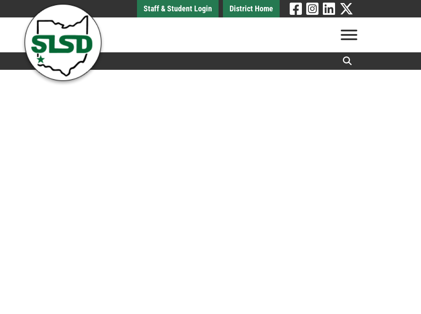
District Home (251, 8)
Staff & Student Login (178, 8)
